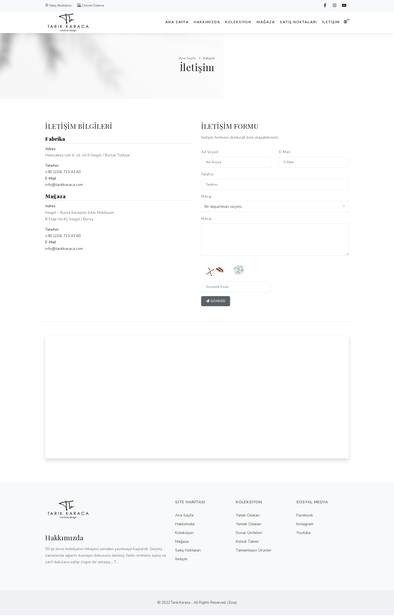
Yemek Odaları (248, 524)
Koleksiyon (231, 22)
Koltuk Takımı (247, 542)
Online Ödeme (90, 5)
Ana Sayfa (165, 22)
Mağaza (261, 22)
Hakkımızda (198, 22)
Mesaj (206, 196)
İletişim (330, 22)
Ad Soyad (209, 152)
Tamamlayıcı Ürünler (253, 550)
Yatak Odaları (248, 515)
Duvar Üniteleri (249, 533)
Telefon (207, 174)
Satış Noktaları (58, 5)
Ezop (233, 603)
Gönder (216, 301)
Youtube (303, 533)
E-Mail (284, 152)
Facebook (304, 515)
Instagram (305, 524)
